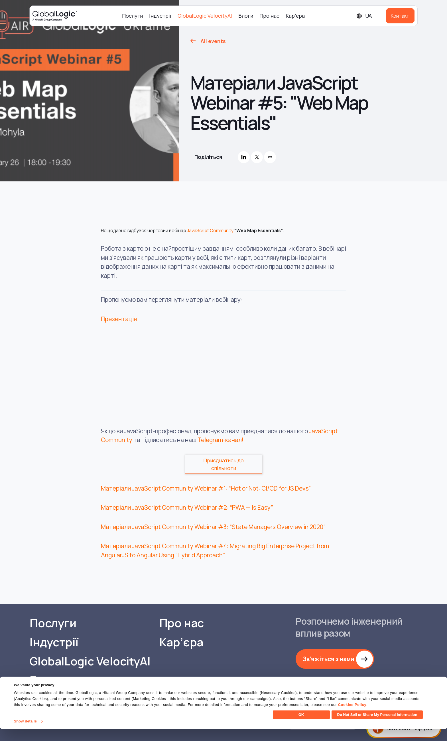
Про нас (269, 15)
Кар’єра (295, 15)
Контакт (400, 16)
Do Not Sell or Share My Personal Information (377, 726)
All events (213, 41)
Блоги (245, 15)
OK (301, 726)
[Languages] (368, 16)
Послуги (132, 15)
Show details (25, 733)
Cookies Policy (352, 716)
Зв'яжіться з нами (329, 659)
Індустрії (160, 15)
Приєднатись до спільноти (223, 464)
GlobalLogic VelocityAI (205, 15)
